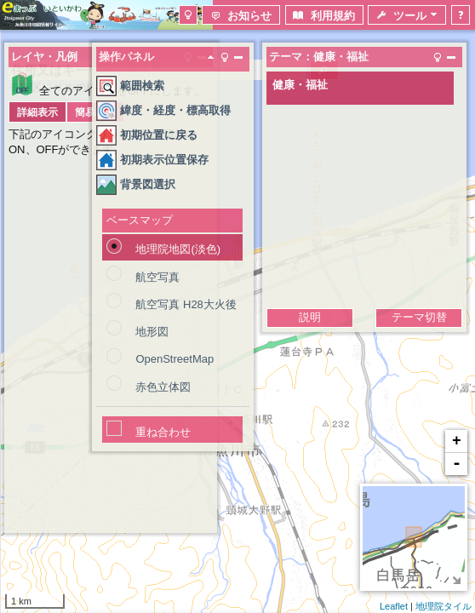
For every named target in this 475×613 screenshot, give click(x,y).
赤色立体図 (163, 387)
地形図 (152, 331)
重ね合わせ (163, 432)
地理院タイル (443, 606)
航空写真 (157, 277)
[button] (188, 15)
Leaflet (394, 606)
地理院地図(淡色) (177, 249)
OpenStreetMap (174, 358)
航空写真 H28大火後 (185, 304)
